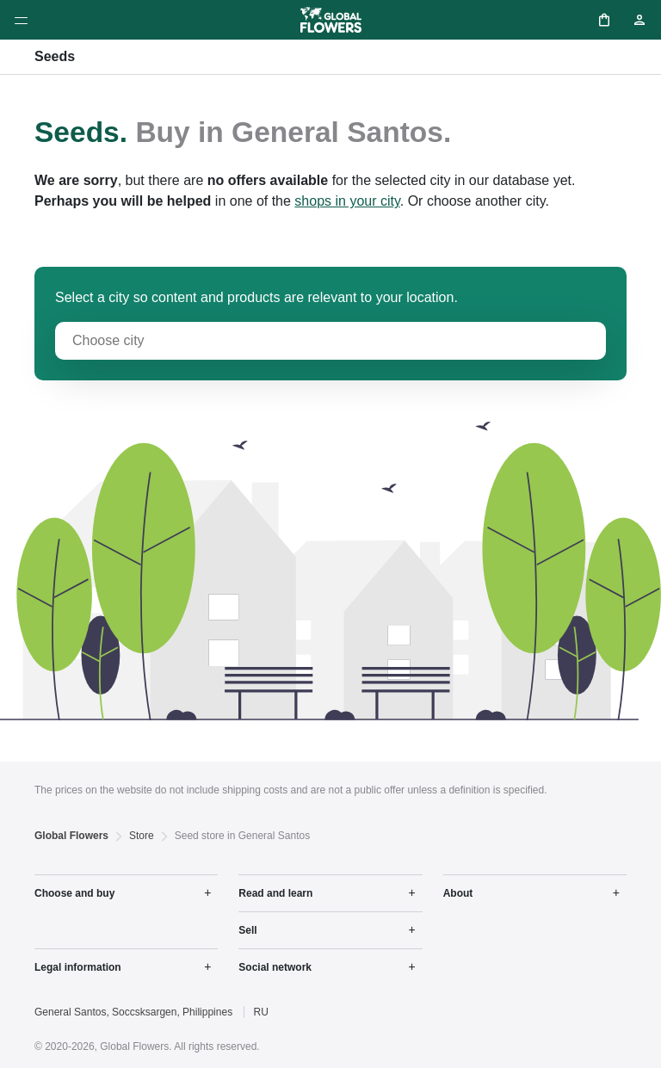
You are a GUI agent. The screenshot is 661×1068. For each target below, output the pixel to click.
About (458, 893)
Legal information (77, 967)
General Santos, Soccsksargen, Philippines (133, 1012)
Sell (247, 930)
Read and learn (275, 893)
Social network (275, 967)
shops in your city (346, 201)
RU (260, 1012)
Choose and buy (74, 893)
